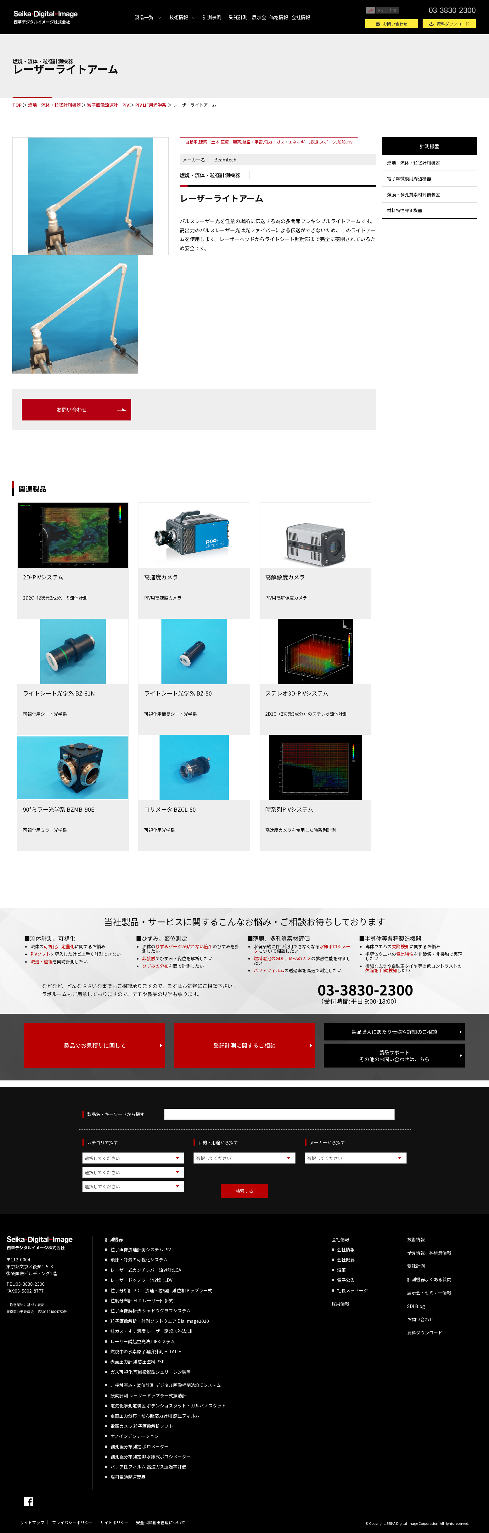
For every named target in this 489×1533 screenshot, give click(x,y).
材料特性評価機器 (404, 210)
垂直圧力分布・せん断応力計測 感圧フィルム (155, 1415)
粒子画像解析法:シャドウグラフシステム (150, 1310)
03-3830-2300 (452, 10)
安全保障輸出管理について (160, 1522)
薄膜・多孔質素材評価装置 (413, 194)
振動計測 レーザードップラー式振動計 (148, 1395)
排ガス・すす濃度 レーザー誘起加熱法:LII (151, 1331)
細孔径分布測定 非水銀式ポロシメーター (150, 1456)
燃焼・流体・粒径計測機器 (54, 105)
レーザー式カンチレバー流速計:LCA (145, 1270)
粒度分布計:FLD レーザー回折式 (141, 1300)
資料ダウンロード (453, 24)
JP (370, 10)
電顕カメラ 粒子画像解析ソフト (141, 1426)
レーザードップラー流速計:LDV (141, 1280)
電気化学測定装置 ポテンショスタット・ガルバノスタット (168, 1405)
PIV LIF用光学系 (150, 105)
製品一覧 (144, 17)
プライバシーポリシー (72, 1522)
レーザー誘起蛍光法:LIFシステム (142, 1341)
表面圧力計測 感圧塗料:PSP (137, 1361)
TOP (17, 105)
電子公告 (346, 1280)
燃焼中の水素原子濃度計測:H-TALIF (145, 1351)
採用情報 (340, 1303)
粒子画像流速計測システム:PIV (140, 1249)
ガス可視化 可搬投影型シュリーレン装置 (150, 1372)
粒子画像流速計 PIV (108, 105)
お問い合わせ (395, 24)
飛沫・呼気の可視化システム (139, 1259)
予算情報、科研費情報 (429, 1252)
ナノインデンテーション (134, 1436)
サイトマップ (32, 1522)
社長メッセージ (352, 1290)
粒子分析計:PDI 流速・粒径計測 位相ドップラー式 (161, 1290)
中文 (393, 10)
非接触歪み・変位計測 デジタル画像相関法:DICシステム (165, 1385)
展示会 (259, 17)
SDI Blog (416, 1306)
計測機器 (429, 146)
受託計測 (237, 17)
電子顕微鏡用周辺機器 (409, 178)
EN (380, 10)
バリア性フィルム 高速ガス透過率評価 (148, 1466)
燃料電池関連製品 (128, 1477)
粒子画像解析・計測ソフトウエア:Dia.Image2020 (159, 1321)
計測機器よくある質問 (429, 1279)
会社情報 (300, 17)
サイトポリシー (114, 1522)
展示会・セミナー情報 (429, 1292)
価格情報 (278, 17)
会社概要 (346, 1259)
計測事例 (211, 17)
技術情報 (178, 17)
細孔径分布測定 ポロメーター (139, 1446)
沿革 (341, 1270)
